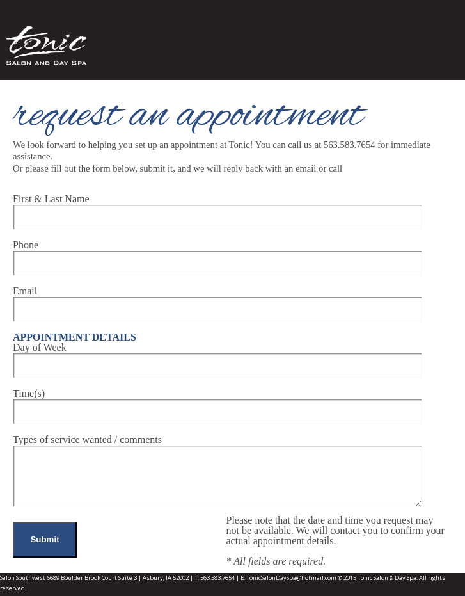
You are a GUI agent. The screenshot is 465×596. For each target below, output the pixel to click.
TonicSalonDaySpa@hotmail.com (291, 578)
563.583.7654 (217, 578)
